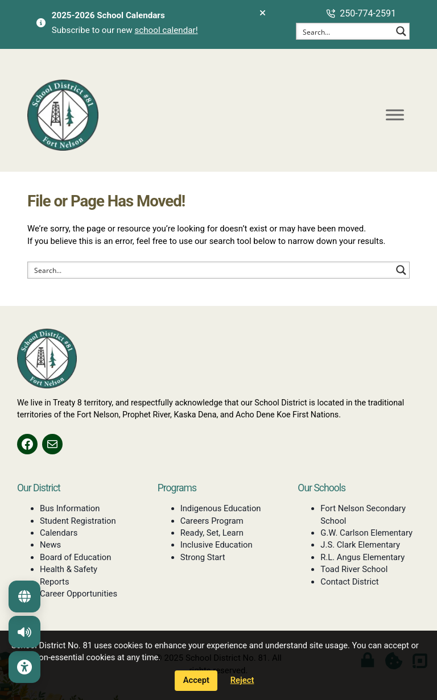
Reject (242, 680)
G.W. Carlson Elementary (366, 533)
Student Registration (78, 521)
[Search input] (345, 31)
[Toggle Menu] (395, 114)
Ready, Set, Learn (212, 533)
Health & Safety (68, 569)
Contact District (349, 582)
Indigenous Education (220, 508)
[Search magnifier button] (401, 31)
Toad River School (353, 569)
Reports (54, 582)
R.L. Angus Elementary (362, 557)
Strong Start (202, 557)
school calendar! (165, 30)
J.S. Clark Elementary (360, 545)
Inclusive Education (216, 545)
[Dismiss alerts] (262, 13)
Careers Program (212, 521)
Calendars (58, 533)
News (50, 545)
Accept (196, 680)
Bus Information (70, 508)
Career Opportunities (78, 594)
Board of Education (75, 557)
